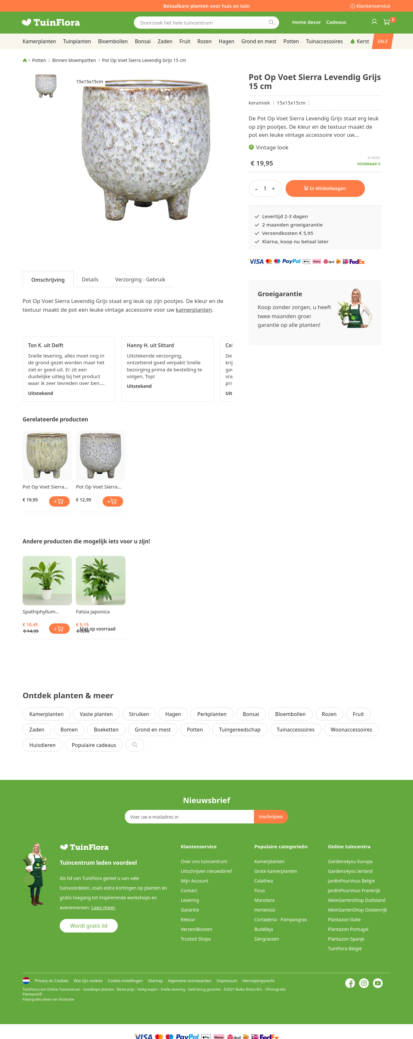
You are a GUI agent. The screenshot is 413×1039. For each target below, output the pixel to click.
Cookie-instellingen (125, 981)
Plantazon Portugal (348, 929)
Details (90, 279)
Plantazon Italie (344, 919)
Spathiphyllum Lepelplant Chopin (43, 611)
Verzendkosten (196, 929)
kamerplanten (194, 309)
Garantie (190, 910)
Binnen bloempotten (74, 60)
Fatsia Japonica (93, 611)
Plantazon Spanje (346, 939)
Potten (39, 60)
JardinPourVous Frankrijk (354, 890)
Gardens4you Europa (350, 861)
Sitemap (155, 981)
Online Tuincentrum (63, 989)
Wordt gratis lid (88, 925)
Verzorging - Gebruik (140, 279)
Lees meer (102, 907)
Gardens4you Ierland (350, 871)
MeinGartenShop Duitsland (356, 900)
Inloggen (374, 21)
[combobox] (206, 22)
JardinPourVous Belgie (351, 881)
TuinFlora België (345, 948)
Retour (188, 919)
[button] (46, 85)
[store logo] (61, 22)
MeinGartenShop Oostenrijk (357, 910)
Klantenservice (373, 6)
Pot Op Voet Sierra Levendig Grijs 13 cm (99, 486)
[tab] (48, 279)
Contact (189, 890)
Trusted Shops (196, 939)
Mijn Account (194, 881)
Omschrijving (48, 279)
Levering (190, 900)
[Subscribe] (271, 816)
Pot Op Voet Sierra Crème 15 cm (43, 486)
